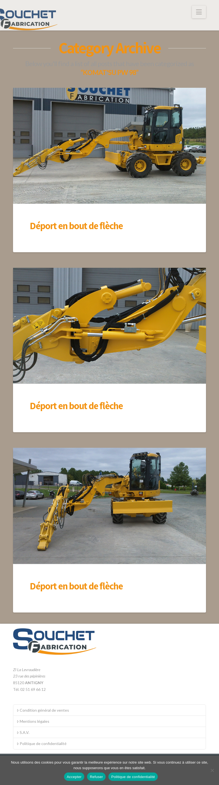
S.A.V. (23, 732)
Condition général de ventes (43, 710)
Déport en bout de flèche (76, 225)
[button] (199, 12)
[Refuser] (212, 770)
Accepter (74, 777)
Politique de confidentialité (42, 743)
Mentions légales (33, 721)
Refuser (96, 777)
